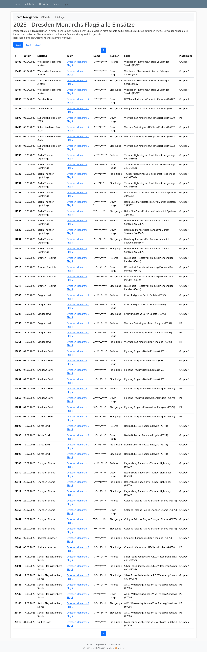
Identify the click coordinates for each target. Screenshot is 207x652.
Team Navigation (26, 17)
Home (17, 4)
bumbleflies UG (98, 648)
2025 (18, 44)
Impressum (101, 644)
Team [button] (56, 4)
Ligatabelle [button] (29, 4)
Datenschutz (114, 644)
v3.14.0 (90, 644)
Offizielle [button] (44, 4)
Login (66, 4)
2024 (28, 44)
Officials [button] (45, 17)
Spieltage (60, 17)
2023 (38, 44)
